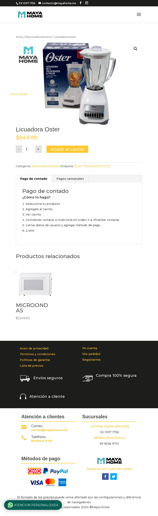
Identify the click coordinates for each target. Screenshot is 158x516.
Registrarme (91, 360)
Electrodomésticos (38, 36)
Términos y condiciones (37, 354)
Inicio (19, 36)
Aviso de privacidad (34, 348)
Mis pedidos (91, 354)
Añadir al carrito (67, 149)
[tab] (34, 178)
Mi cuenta (89, 348)
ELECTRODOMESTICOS (92, 166)
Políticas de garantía (35, 360)
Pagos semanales (70, 179)
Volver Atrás (19, 94)
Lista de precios (31, 366)
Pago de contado (33, 179)
